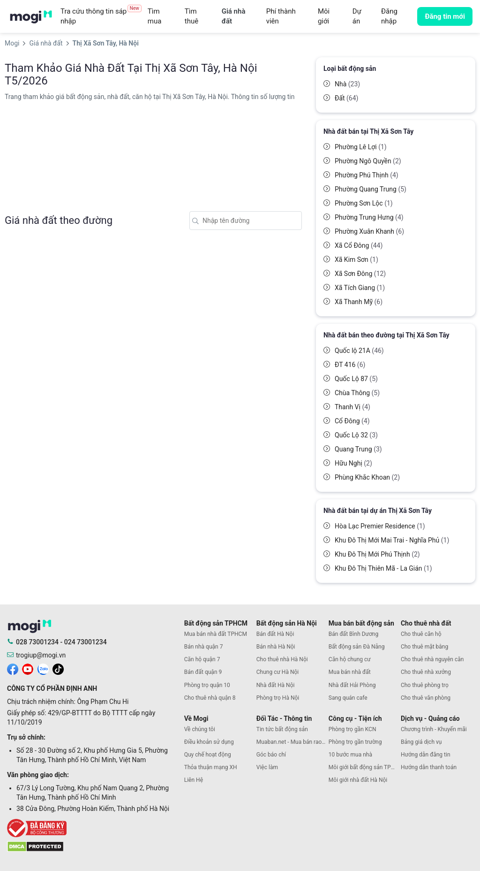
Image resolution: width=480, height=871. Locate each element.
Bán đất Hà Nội (275, 634)
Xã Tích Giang (360, 287)
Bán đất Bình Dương (353, 634)
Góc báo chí (271, 754)
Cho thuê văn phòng (425, 698)
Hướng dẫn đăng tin (425, 754)
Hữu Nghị (353, 463)
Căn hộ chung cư (350, 659)
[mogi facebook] (12, 668)
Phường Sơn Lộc (364, 203)
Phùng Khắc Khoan (367, 477)
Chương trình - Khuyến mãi (434, 729)
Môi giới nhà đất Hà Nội (358, 780)
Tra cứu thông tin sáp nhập (101, 16)
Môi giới (324, 16)
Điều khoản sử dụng (209, 742)
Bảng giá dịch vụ (421, 742)
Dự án (356, 16)
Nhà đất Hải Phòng (352, 685)
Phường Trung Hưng (369, 217)
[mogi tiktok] (58, 668)
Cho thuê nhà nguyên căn (432, 659)
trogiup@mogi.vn (41, 655)
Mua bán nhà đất (350, 672)
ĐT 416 (350, 364)
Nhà (347, 84)
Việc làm (267, 767)
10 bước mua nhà (350, 754)
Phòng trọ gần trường (355, 742)
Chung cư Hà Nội (277, 672)
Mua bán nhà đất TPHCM (215, 634)
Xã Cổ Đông (358, 245)
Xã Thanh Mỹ (358, 302)
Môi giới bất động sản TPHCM (365, 767)
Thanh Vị (352, 407)
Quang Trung (358, 449)
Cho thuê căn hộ (421, 634)
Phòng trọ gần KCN (352, 729)
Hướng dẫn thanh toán (429, 767)
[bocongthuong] (93, 828)
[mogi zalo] (43, 668)
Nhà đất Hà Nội (275, 685)
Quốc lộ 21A (359, 350)
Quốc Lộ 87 (356, 378)
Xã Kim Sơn (356, 259)
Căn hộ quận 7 (202, 659)
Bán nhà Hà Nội (275, 646)
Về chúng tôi (199, 729)
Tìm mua (155, 16)
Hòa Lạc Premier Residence (380, 526)
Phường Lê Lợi (361, 147)
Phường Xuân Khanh (369, 231)
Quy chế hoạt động (207, 754)
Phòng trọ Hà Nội (277, 698)
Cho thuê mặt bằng (424, 646)
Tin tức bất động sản (282, 729)
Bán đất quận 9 (203, 672)
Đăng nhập (389, 16)
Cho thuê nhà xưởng (426, 672)
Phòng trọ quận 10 (207, 685)
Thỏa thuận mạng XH (210, 767)
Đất (346, 98)
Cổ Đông (352, 421)
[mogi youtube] (27, 668)
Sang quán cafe (348, 698)
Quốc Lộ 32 (356, 435)
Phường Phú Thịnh (366, 175)
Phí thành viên (281, 16)
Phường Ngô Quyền (368, 161)
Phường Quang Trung (370, 189)
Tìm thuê (191, 16)
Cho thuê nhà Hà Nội (282, 659)
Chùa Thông (357, 393)
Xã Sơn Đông (360, 273)
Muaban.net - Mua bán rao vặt (292, 742)
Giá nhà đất (234, 16)
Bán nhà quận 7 (203, 646)
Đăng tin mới (445, 16)
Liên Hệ (193, 780)
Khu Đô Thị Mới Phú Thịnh (377, 554)
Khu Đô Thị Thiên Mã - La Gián (383, 568)
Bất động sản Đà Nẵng (357, 646)
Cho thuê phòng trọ (425, 685)
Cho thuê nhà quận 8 (210, 698)
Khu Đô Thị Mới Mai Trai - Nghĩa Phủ (392, 540)
